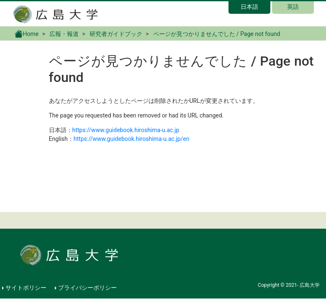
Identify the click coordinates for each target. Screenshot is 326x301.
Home (27, 33)
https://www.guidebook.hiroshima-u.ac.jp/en (132, 138)
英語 (293, 6)
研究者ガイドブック (116, 34)
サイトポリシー (25, 287)
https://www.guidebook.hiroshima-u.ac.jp (126, 130)
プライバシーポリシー (87, 287)
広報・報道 (64, 34)
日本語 (249, 6)
